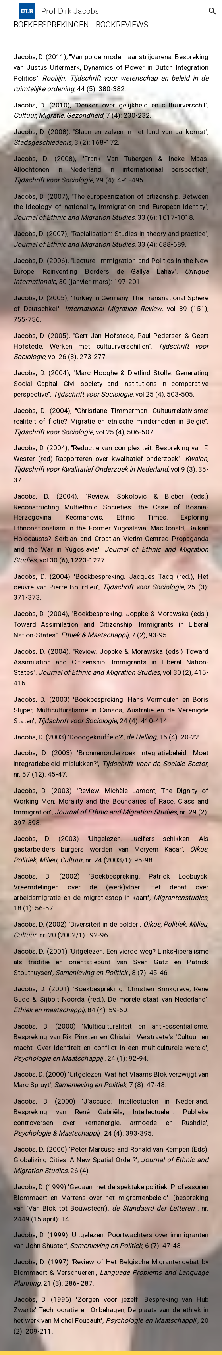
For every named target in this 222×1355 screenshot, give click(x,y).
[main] (111, 677)
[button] (9, 11)
